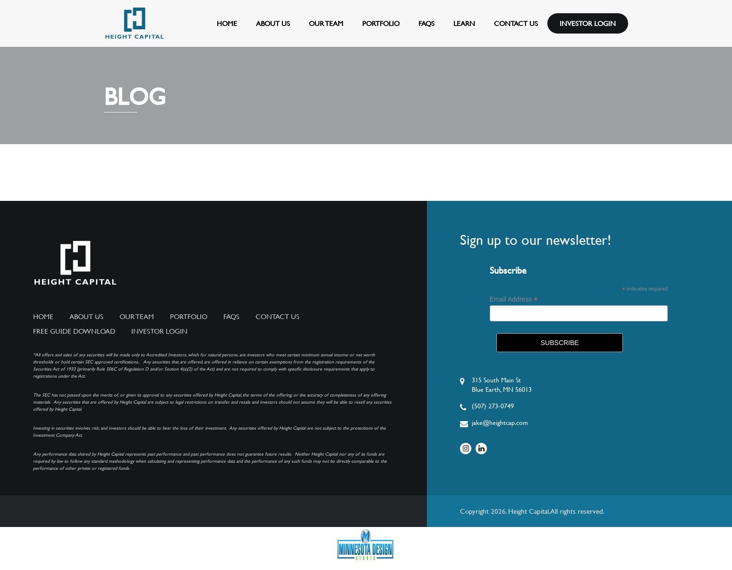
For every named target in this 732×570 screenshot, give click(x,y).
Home (227, 23)
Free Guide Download (74, 331)
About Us (273, 23)
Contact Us (516, 23)
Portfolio (381, 23)
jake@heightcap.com (500, 422)
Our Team (326, 23)
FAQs (426, 23)
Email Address (514, 299)
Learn (464, 23)
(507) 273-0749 (493, 406)
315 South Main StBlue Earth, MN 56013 (502, 384)
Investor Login (588, 23)
